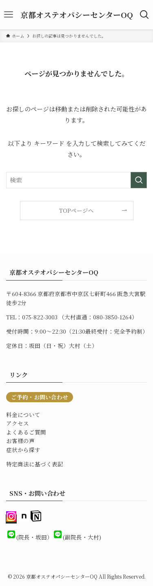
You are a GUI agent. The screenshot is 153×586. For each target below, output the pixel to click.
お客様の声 (20, 441)
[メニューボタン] (8, 15)
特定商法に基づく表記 (34, 464)
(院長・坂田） (34, 537)
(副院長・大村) (82, 537)
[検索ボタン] (144, 15)
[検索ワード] (76, 180)
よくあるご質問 (26, 432)
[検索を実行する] (139, 180)
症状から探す (23, 450)
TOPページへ (76, 210)
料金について (23, 414)
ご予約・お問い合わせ (39, 397)
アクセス (17, 423)
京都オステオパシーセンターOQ (76, 15)
